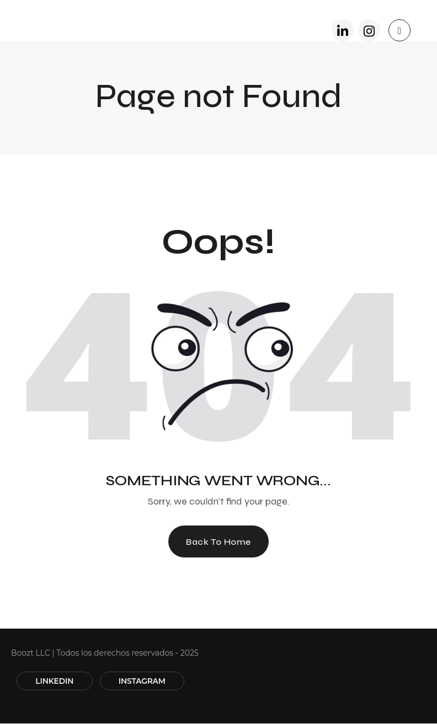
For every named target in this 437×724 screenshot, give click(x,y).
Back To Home (218, 542)
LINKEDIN (55, 682)
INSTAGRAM (145, 682)
